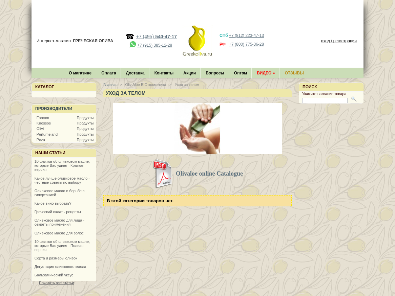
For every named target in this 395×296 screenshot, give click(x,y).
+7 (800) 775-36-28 (246, 44)
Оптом (240, 73)
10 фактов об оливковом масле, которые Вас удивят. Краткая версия (62, 165)
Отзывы (294, 73)
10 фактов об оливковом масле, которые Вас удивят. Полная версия (62, 246)
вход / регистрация (339, 41)
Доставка (135, 73)
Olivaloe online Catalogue (209, 173)
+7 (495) (156, 36)
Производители (53, 108)
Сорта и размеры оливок (56, 258)
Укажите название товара (324, 94)
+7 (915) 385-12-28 (154, 45)
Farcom (43, 118)
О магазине (80, 73)
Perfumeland (47, 134)
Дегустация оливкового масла (60, 267)
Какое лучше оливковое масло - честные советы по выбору (62, 180)
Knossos (44, 123)
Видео (266, 73)
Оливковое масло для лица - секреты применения (59, 222)
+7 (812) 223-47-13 (246, 35)
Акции (189, 73)
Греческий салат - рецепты (58, 212)
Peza (41, 140)
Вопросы (215, 73)
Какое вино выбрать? (53, 203)
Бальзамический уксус (54, 275)
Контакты (164, 73)
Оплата (108, 73)
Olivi (40, 129)
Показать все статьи (56, 283)
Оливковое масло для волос (59, 233)
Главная (110, 85)
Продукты (85, 118)
